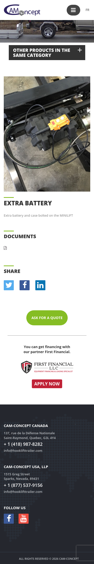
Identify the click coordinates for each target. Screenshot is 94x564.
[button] (73, 10)
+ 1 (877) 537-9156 (23, 485)
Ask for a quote (46, 317)
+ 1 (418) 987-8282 (23, 444)
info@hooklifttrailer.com (23, 450)
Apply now (47, 384)
